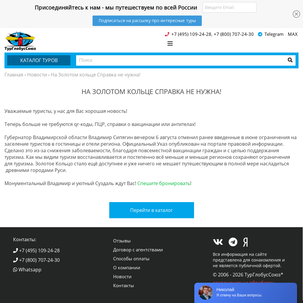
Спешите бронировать (163, 183)
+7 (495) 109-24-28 (36, 250)
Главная (13, 74)
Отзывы (122, 241)
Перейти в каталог (151, 210)
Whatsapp (27, 269)
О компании (126, 267)
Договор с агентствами (138, 250)
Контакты (123, 285)
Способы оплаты (131, 259)
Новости (37, 74)
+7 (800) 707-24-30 (36, 260)
